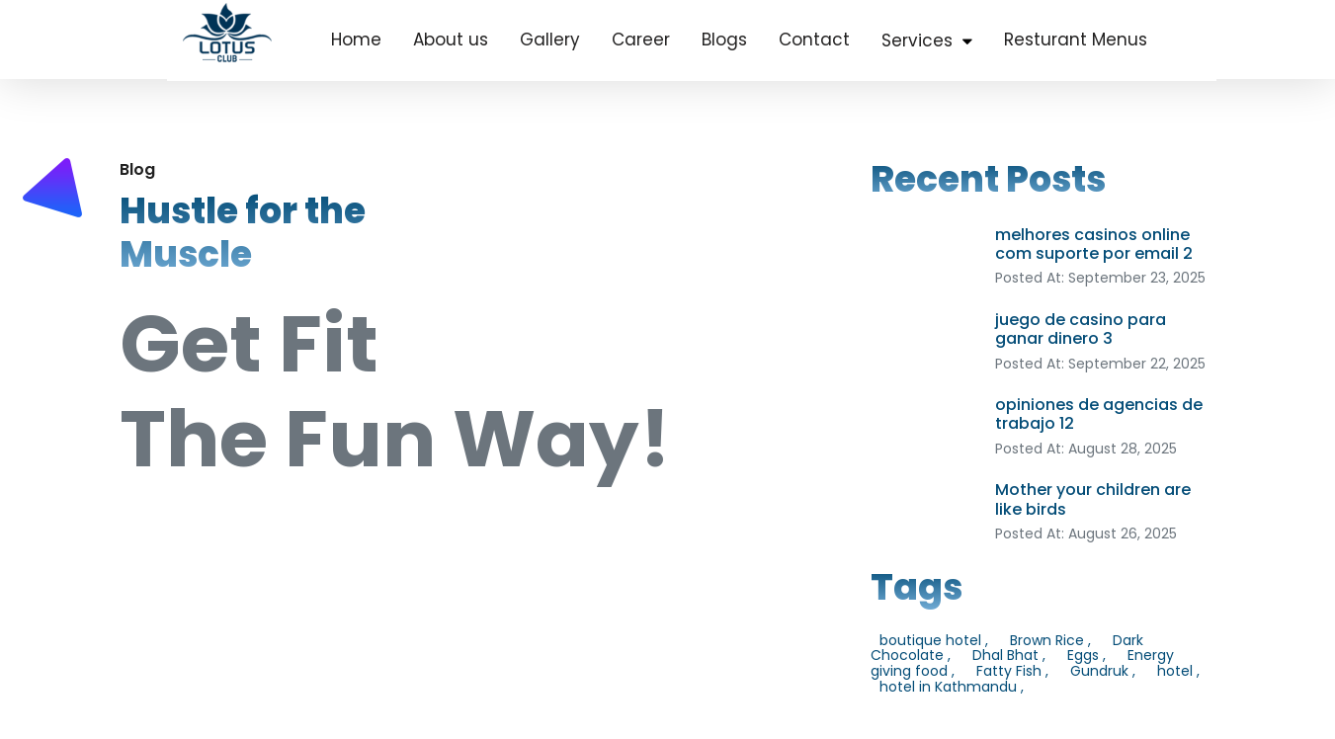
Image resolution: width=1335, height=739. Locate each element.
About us (450, 39)
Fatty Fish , (1012, 671)
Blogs (724, 39)
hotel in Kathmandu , (951, 687)
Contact (814, 39)
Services (917, 41)
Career (641, 39)
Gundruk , (1102, 671)
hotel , (1178, 671)
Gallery (550, 39)
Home (356, 39)
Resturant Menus (1075, 39)
